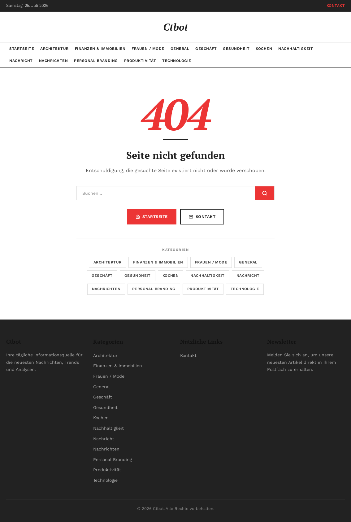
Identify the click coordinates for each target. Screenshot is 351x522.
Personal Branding (96, 61)
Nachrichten (53, 61)
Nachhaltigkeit (295, 48)
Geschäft (206, 48)
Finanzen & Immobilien (100, 48)
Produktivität (140, 61)
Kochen (264, 48)
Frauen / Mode (148, 48)
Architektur (54, 48)
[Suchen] (166, 193)
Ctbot (175, 26)
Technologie (176, 61)
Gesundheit (236, 48)
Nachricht (21, 61)
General (180, 48)
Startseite (21, 48)
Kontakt (336, 5)
